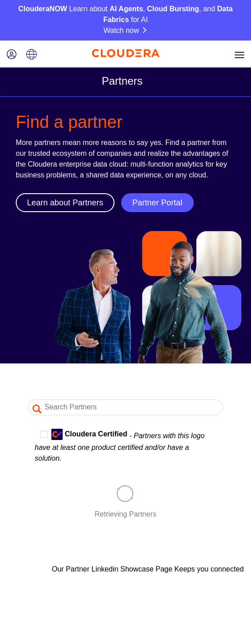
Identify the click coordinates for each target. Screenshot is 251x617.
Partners (122, 81)
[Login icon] (12, 55)
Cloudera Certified (84, 434)
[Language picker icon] (31, 55)
